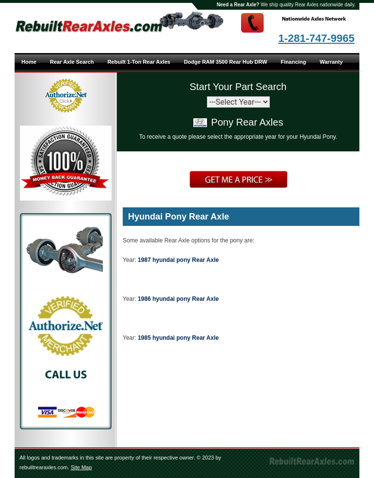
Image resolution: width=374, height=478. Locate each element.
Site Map (81, 467)
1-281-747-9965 (316, 38)
